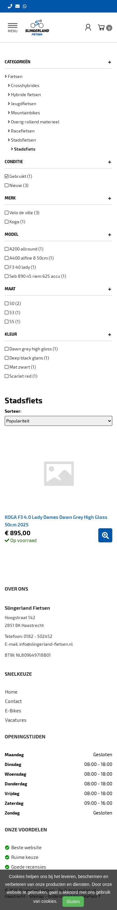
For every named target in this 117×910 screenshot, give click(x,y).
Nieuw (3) (16, 185)
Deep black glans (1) (27, 357)
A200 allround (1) (24, 248)
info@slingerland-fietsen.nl (46, 644)
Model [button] (58, 234)
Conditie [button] (58, 162)
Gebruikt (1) (18, 176)
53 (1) (12, 312)
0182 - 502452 (38, 636)
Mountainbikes (24, 112)
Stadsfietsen (22, 139)
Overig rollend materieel (33, 121)
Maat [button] (58, 289)
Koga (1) (15, 221)
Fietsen (13, 76)
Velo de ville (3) (22, 212)
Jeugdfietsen (22, 103)
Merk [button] (58, 198)
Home (11, 692)
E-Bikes (13, 710)
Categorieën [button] (58, 62)
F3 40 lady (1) (20, 267)
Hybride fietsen (24, 94)
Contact (13, 701)
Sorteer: (13, 411)
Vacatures (16, 720)
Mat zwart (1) (20, 367)
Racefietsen (21, 130)
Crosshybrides (23, 85)
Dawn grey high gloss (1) (31, 348)
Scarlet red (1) (21, 376)
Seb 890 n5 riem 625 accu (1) (35, 276)
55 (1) (12, 321)
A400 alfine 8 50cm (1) (29, 258)
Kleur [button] (58, 334)
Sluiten (73, 901)
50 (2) (13, 303)
